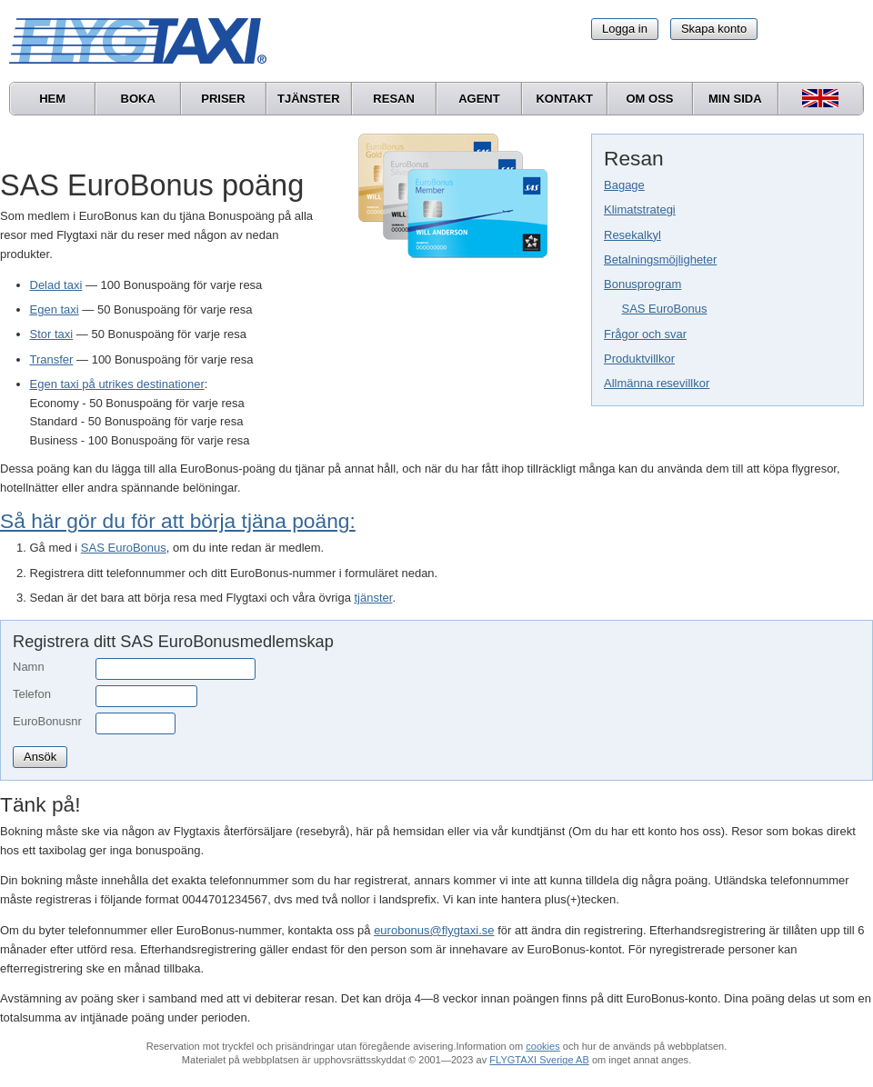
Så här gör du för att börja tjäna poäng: (178, 521)
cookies (542, 1046)
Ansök (40, 756)
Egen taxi (54, 309)
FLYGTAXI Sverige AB (539, 1059)
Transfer (52, 359)
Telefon (32, 694)
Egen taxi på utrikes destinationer (117, 384)
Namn (29, 666)
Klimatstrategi (640, 209)
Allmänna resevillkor (656, 383)
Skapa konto (714, 28)
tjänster (373, 597)
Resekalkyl (632, 235)
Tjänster (308, 98)
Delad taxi (56, 285)
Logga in (624, 28)
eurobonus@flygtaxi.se (434, 930)
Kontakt (564, 98)
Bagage (624, 185)
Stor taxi (52, 334)
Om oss (649, 98)
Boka (138, 98)
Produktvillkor (639, 358)
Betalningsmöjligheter (660, 259)
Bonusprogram (642, 284)
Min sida (735, 98)
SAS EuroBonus (664, 308)
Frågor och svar (645, 334)
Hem (52, 98)
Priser (223, 98)
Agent (479, 98)
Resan (394, 98)
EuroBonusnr (47, 721)
